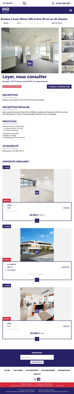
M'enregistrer (37, 362)
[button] (70, 10)
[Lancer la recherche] (24, 3)
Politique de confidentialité (44, 384)
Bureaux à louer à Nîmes (27, 390)
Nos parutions (32, 370)
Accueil (7, 370)
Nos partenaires (48, 370)
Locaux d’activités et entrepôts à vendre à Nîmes (53, 391)
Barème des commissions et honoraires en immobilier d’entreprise (32, 386)
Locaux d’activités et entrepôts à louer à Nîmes (20, 391)
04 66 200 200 (63, 3)
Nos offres (18, 370)
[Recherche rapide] (12, 3)
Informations (64, 370)
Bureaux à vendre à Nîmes (46, 390)
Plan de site (59, 386)
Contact (37, 374)
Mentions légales (27, 384)
